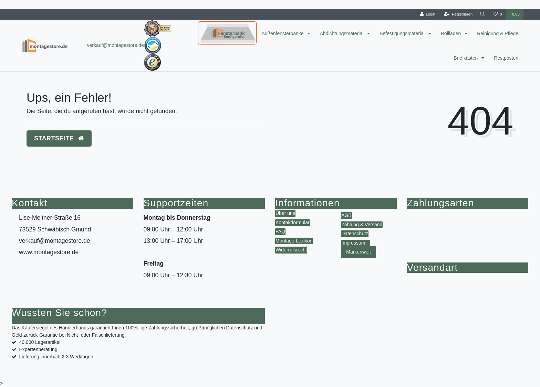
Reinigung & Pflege (497, 33)
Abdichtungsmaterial (342, 33)
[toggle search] (482, 14)
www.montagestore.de (49, 252)
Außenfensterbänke (283, 33)
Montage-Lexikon (294, 241)
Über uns (285, 213)
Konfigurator (213, 27)
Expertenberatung (38, 349)
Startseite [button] (59, 138)
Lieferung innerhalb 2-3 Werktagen (56, 356)
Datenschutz (354, 233)
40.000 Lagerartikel (39, 342)
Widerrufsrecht (291, 249)
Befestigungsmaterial (403, 33)
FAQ (280, 231)
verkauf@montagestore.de (115, 45)
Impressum (353, 243)
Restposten (506, 58)
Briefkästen (466, 58)
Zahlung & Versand (361, 224)
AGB (346, 215)
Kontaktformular (293, 222)
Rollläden (451, 33)
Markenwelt (358, 252)
